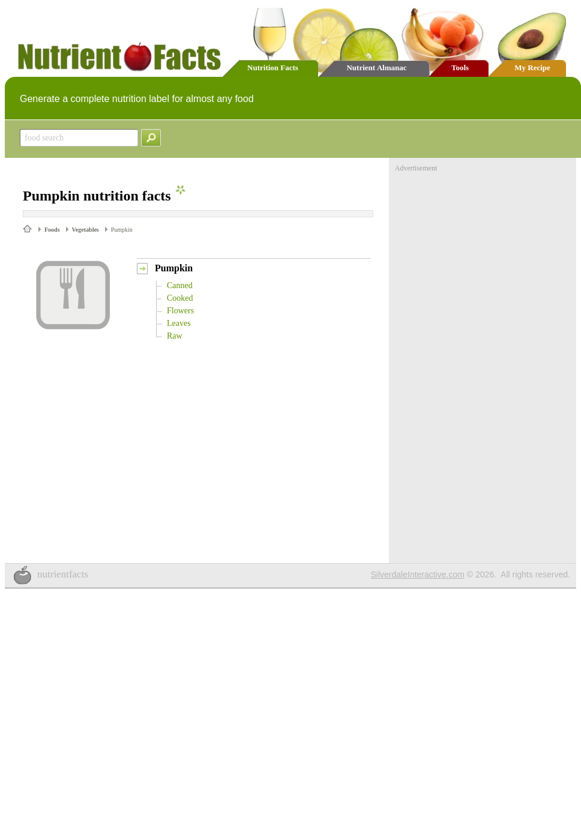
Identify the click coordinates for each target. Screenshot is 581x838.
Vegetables (85, 229)
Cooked (180, 298)
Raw (174, 335)
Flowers (180, 310)
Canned (180, 285)
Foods (52, 229)
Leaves (179, 323)
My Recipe (532, 67)
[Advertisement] (485, 248)
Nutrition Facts (272, 67)
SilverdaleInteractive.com (418, 574)
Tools (460, 67)
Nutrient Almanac (376, 67)
